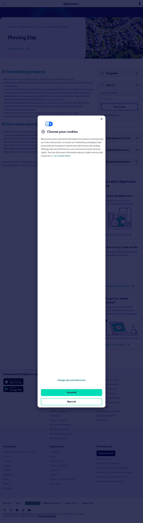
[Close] (101, 119)
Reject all (71, 401)
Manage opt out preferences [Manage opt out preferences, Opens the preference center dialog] (71, 380)
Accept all (71, 392)
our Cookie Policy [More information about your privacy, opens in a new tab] (62, 156)
